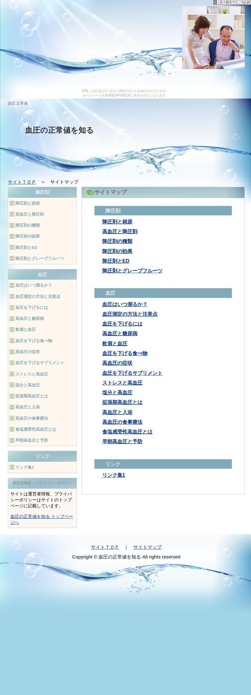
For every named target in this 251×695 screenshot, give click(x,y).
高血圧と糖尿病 (119, 333)
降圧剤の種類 (117, 241)
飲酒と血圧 (114, 343)
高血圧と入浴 (117, 412)
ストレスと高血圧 (122, 382)
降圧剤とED (115, 261)
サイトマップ (147, 547)
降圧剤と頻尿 (117, 221)
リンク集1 (113, 475)
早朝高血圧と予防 (122, 441)
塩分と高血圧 (117, 392)
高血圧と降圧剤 (119, 231)
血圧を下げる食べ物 (124, 353)
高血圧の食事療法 (122, 422)
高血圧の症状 (117, 363)
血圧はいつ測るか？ (124, 304)
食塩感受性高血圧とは (127, 431)
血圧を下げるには (122, 323)
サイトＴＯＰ (22, 182)
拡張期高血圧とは (122, 402)
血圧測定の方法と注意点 (130, 314)
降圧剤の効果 (117, 251)
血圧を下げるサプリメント (132, 373)
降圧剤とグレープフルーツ (132, 270)
